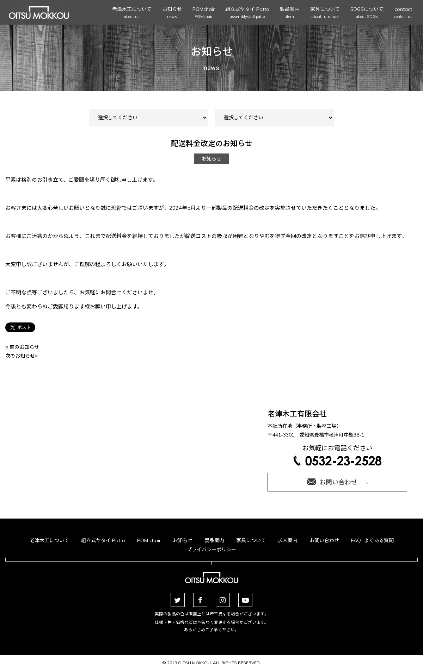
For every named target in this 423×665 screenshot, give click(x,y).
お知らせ (172, 13)
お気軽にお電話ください (337, 454)
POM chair (149, 540)
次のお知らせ (21, 356)
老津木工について (132, 13)
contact (403, 13)
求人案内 (288, 540)
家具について (325, 13)
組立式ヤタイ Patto (247, 13)
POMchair (203, 13)
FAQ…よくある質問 (372, 540)
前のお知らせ (22, 347)
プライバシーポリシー (211, 549)
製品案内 (290, 13)
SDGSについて (367, 13)
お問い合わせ (324, 540)
